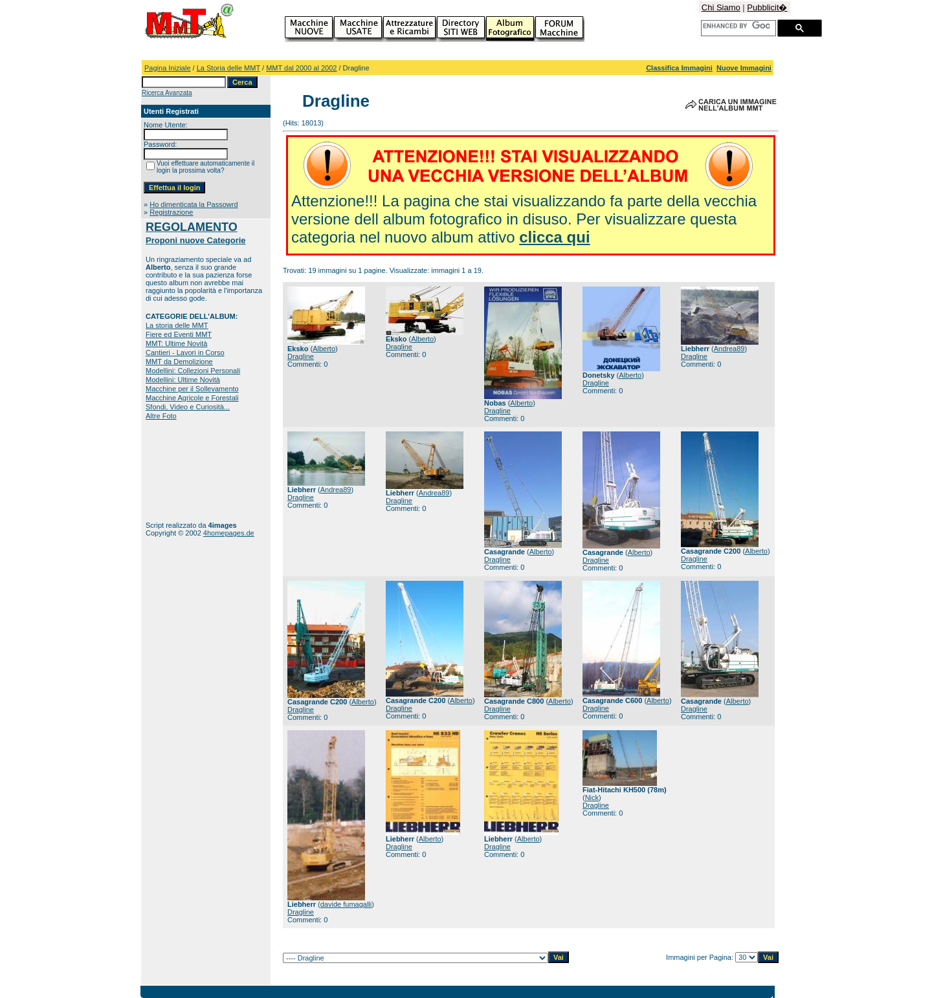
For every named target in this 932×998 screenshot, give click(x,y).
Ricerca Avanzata (167, 92)
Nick (592, 797)
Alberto (324, 349)
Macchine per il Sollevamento (192, 389)
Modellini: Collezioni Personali (193, 370)
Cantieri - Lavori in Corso (185, 352)
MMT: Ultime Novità (176, 343)
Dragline (300, 356)
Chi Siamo (721, 7)
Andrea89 (729, 349)
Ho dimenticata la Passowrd (194, 204)
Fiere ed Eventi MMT (179, 334)
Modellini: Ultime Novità (183, 380)
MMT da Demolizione (179, 361)
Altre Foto (161, 416)
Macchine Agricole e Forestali (192, 398)
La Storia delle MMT (228, 68)
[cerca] (736, 25)
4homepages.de (228, 533)
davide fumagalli (346, 904)
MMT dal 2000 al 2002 (301, 68)
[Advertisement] (186, 470)
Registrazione (171, 212)
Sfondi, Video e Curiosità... (188, 407)
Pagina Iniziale (167, 68)
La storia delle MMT (177, 325)
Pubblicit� (767, 7)
